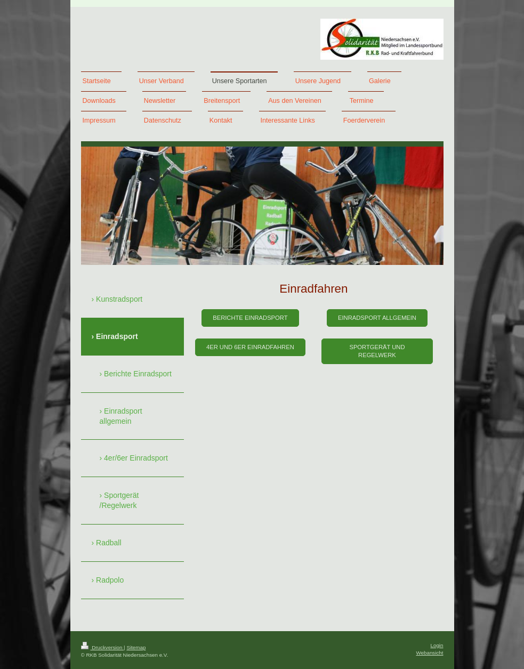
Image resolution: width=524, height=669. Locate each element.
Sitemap (136, 647)
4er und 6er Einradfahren (250, 347)
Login (437, 645)
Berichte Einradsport (250, 318)
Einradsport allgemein (377, 318)
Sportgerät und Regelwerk (377, 351)
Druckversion (102, 647)
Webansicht (429, 653)
